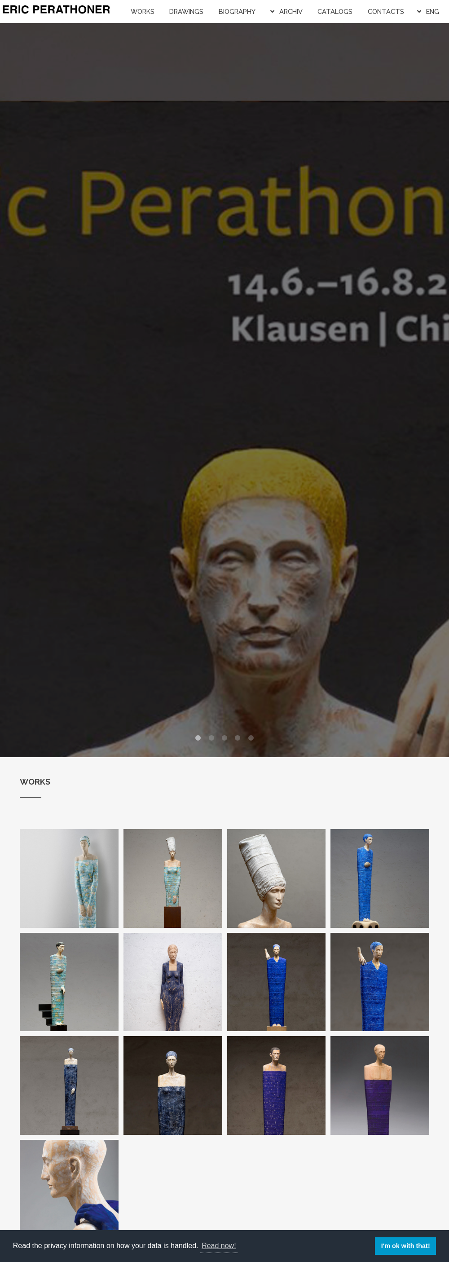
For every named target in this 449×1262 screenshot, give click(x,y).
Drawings (186, 11)
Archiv (291, 11)
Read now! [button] (219, 1245)
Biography (237, 11)
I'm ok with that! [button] (405, 1245)
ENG (432, 11)
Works (142, 11)
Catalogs (334, 11)
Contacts (386, 11)
